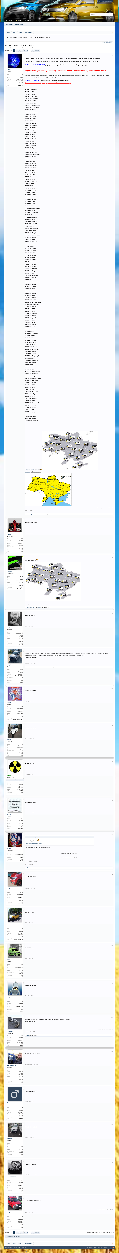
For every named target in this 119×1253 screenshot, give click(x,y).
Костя (26, 774)
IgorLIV (33, 47)
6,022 (21, 576)
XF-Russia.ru (30, 1251)
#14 (112, 983)
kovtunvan (10, 1031)
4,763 (21, 782)
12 (32, 50)
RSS (113, 1247)
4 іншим (39, 607)
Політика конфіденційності (108, 1251)
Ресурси (29, 20)
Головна (105, 1247)
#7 (112, 725)
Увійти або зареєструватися (105, 1)
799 (22, 538)
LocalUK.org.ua (13, 1251)
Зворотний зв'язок (91, 1247)
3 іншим (44, 667)
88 (22, 632)
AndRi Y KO (33, 667)
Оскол (9, 1102)
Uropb (9, 997)
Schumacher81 (36, 514)
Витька (27, 514)
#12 (112, 910)
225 (22, 74)
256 (22, 928)
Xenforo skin (17, 1247)
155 (22, 1216)
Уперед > (37, 50)
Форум (19, 20)
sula (8, 959)
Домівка (10, 20)
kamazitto (39, 667)
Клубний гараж (16, 47)
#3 (29, 469)
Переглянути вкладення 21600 (34, 843)
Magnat (9, 702)
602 (22, 1001)
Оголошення (108, 42)
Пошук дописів (9, 24)
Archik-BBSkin (11, 1176)
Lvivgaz (31, 514)
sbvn (8, 924)
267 (22, 706)
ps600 (34, 607)
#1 (112, 55)
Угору (110, 1247)
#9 (112, 800)
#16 (112, 1051)
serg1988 (9, 888)
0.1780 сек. (54, 1251)
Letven (9, 814)
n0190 (9, 739)
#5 (112, 651)
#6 (112, 688)
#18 (112, 1124)
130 (22, 964)
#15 (112, 1017)
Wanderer (28, 667)
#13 (112, 945)
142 (22, 1143)
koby (8, 1212)
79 (22, 744)
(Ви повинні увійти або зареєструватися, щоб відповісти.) (100, 1232)
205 (22, 818)
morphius (10, 665)
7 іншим (44, 514)
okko (8, 627)
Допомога (99, 1247)
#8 (112, 761)
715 (22, 1180)
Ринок (104, 42)
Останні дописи (19, 24)
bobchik (9, 1138)
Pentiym (30, 607)
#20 (112, 1198)
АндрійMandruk (11, 1065)
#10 (29, 472)
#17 (112, 1089)
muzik (9, 534)
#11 (112, 874)
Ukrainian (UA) (8, 1247)
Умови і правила (97, 1251)
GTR (27, 607)
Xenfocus (24, 1247)
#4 (112, 613)
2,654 (21, 669)
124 (22, 1107)
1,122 (21, 892)
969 (22, 852)
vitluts (9, 848)
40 (22, 1070)
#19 (112, 1162)
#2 (112, 520)
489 (22, 1035)
